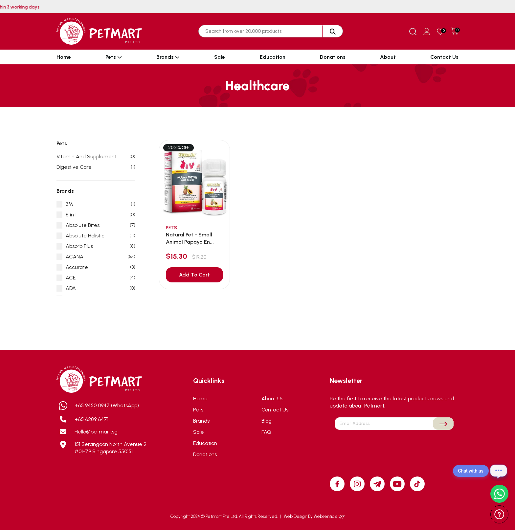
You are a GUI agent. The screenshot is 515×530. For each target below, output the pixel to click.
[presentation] (394, 445)
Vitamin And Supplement (95, 156)
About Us (272, 398)
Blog (266, 421)
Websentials (329, 516)
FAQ (266, 432)
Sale (219, 57)
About (388, 57)
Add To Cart (194, 275)
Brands (168, 57)
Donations (333, 57)
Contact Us (444, 57)
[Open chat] (498, 471)
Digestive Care (95, 167)
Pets (113, 57)
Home (63, 57)
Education (272, 57)
